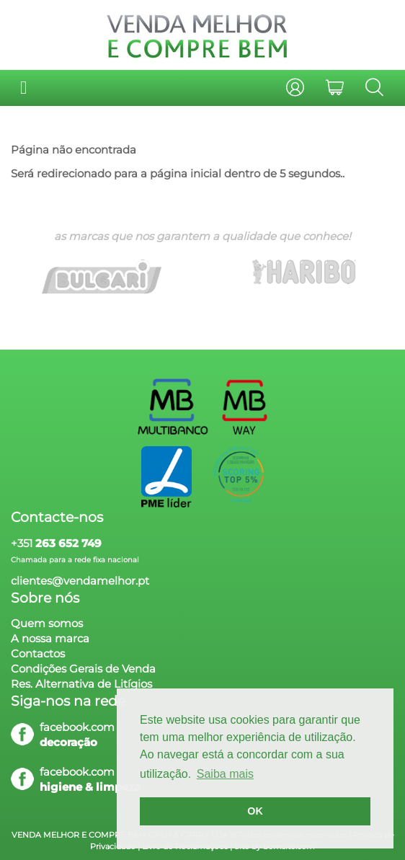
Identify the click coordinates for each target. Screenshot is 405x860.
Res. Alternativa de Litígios (81, 684)
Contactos (38, 653)
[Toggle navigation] (23, 88)
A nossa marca (50, 638)
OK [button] (255, 811)
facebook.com (77, 727)
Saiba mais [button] (225, 774)
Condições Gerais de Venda (83, 668)
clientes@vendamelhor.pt (80, 581)
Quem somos (47, 623)
